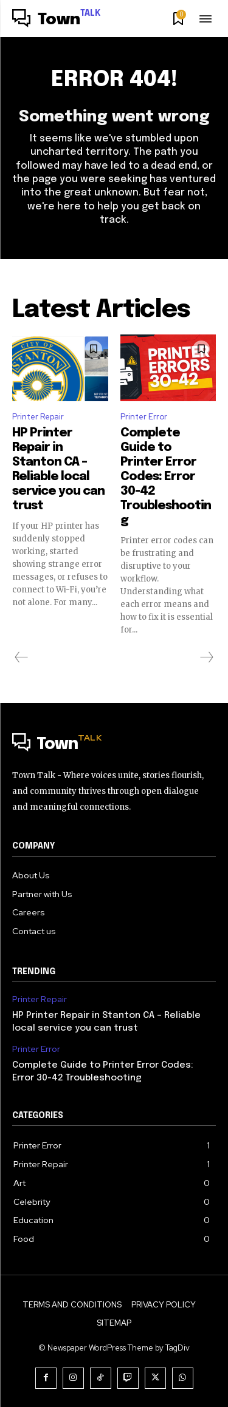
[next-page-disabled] (206, 657)
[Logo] (56, 20)
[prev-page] (21, 657)
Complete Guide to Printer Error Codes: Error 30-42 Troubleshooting (165, 477)
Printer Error (143, 417)
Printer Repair (38, 417)
